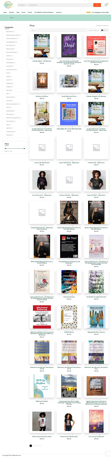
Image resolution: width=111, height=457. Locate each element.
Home (3, 17)
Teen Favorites (10, 121)
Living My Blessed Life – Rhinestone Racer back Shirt (42, 228)
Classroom (9, 59)
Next (40, 446)
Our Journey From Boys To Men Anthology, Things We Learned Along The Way (69, 403)
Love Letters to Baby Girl (96, 436)
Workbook (9, 135)
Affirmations (10, 31)
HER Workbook (69, 332)
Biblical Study (10, 49)
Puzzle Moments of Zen (69, 96)
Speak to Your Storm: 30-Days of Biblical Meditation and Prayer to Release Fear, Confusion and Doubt (96, 403)
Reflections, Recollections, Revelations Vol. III (41, 368)
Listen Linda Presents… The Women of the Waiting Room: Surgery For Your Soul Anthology (96, 263)
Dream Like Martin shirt (41, 162)
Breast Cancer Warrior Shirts (69, 436)
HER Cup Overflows (42, 401)
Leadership (10, 83)
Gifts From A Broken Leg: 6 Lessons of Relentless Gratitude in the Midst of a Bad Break (41, 333)
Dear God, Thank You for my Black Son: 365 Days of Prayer (96, 61)
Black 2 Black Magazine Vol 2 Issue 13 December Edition (69, 228)
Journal (9, 80)
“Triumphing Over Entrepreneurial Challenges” (69, 262)
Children (9, 55)
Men (8, 93)
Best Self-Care (10, 45)
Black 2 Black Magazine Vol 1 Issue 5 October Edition (42, 262)
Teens (8, 124)
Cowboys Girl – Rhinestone (96, 162)
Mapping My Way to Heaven (96, 332)
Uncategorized (10, 131)
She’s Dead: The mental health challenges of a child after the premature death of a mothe (69, 62)
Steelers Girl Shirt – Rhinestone (69, 195)
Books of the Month (12, 52)
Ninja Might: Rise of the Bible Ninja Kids (69, 129)
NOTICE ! (88, 12)
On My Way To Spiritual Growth (96, 297)
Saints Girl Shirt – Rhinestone (96, 195)
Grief (8, 73)
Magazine (9, 86)
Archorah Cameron (12, 38)
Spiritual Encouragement (13, 117)
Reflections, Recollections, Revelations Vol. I (96, 368)
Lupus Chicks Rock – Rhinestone (69, 162)
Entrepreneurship (11, 69)
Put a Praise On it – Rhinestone (41, 195)
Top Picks (9, 128)
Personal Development (13, 104)
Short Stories (10, 114)
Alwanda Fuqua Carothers (13, 35)
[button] (106, 5)
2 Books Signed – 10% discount (42, 61)
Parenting (9, 100)
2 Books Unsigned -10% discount (96, 96)
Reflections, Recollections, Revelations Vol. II (69, 368)
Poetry (8, 107)
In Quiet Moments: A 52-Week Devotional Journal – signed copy (96, 129)
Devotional (10, 66)
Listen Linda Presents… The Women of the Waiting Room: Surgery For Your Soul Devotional (42, 298)
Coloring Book (10, 62)
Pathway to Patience (42, 96)
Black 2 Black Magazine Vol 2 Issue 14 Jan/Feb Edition (96, 228)
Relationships (10, 111)
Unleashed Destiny (69, 297)
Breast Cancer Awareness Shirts (41, 436)
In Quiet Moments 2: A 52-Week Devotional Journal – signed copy (42, 129)
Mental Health (10, 97)
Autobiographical (11, 42)
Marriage (9, 90)
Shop (8, 17)
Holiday (9, 76)
